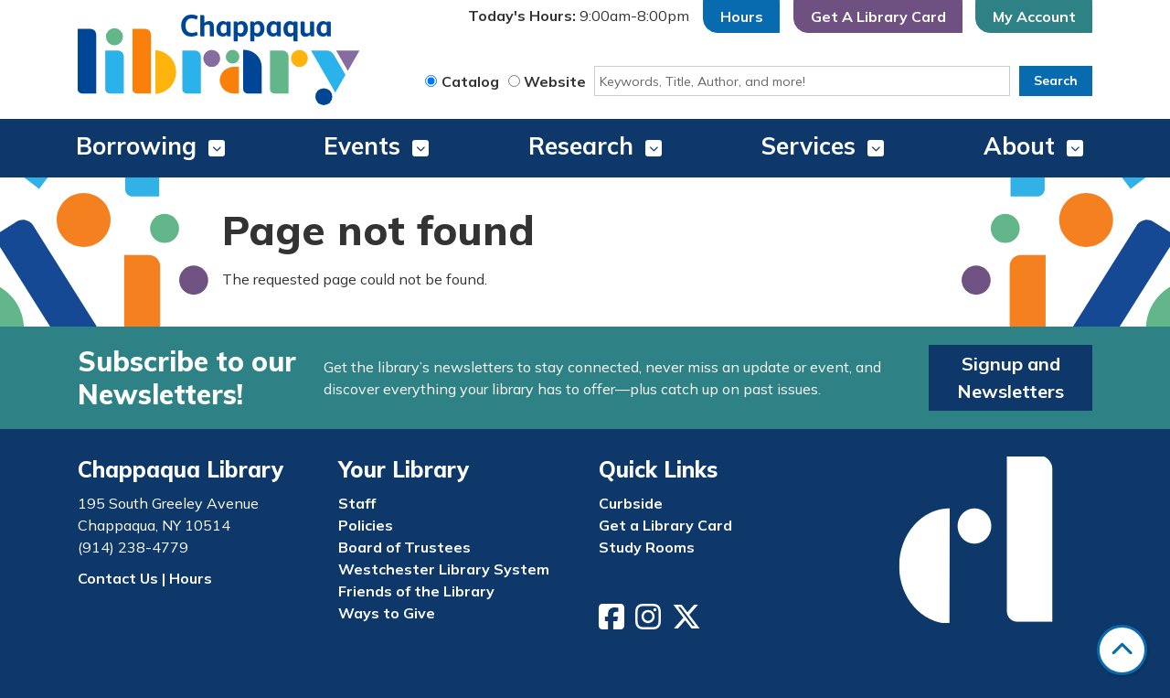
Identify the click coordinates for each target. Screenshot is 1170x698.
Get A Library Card (878, 16)
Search (1056, 80)
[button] (578, 16)
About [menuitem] (1019, 146)
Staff (357, 503)
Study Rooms (647, 547)
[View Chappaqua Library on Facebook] (613, 622)
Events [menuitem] (362, 146)
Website (555, 81)
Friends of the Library (416, 591)
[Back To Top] (1122, 650)
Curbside (631, 503)
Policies (365, 525)
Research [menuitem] (580, 146)
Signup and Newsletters (1010, 377)
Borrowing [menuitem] (136, 146)
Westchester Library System (443, 569)
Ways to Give (386, 613)
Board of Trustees (404, 547)
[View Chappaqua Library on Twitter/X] (688, 622)
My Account (1034, 16)
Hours (741, 16)
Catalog (470, 81)
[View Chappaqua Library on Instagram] (650, 622)
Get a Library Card (665, 525)
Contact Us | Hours (145, 578)
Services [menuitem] (808, 146)
